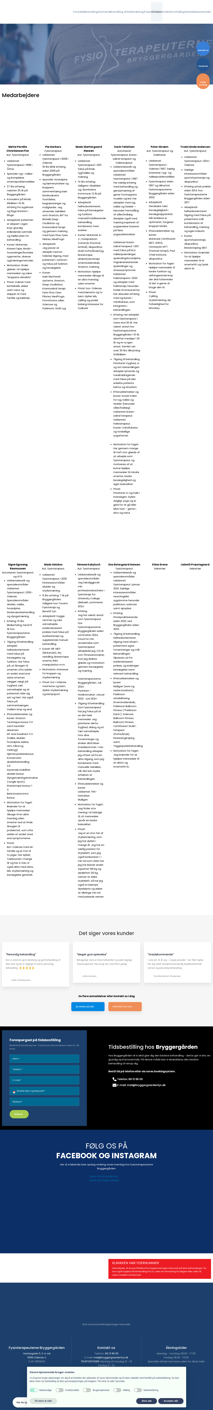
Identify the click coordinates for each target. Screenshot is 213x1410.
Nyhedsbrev (192, 12)
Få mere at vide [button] (43, 1401)
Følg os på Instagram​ (104, 1180)
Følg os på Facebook (104, 1176)
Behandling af (117, 12)
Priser (147, 12)
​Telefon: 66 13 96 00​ (128, 1079)
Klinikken (156, 12)
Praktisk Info (171, 12)
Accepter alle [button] (171, 1401)
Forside (78, 12)
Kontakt (206, 12)
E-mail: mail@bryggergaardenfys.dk (139, 1085)
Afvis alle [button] (147, 1401)
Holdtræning (135, 12)
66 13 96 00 (111, 1353)
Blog (181, 12)
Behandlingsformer (95, 12)
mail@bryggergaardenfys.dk (110, 1357)
